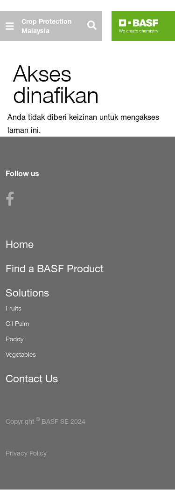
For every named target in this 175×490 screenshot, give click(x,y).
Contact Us (32, 378)
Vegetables (21, 354)
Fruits (13, 308)
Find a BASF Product (55, 268)
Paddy (14, 339)
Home (20, 244)
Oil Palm (17, 323)
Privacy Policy (26, 453)
